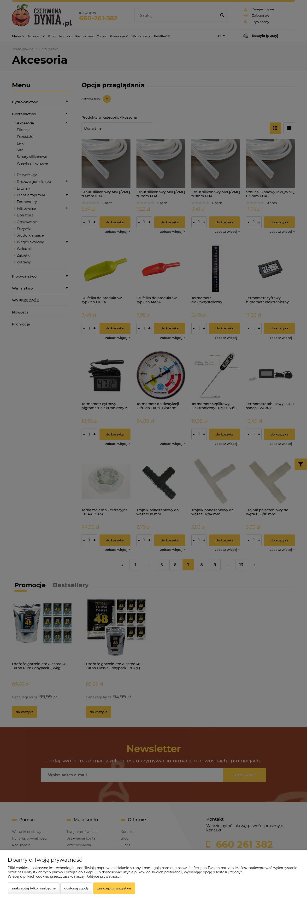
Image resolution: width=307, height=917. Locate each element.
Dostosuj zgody (76, 888)
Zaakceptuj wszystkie (114, 888)
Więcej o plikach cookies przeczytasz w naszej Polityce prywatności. (64, 876)
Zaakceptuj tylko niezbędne (34, 888)
